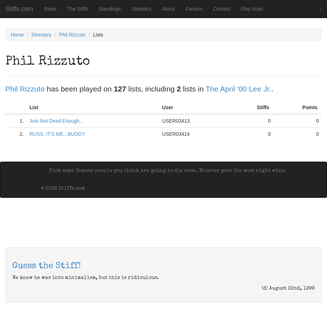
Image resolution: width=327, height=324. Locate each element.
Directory (41, 35)
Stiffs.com (19, 8)
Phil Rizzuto (72, 35)
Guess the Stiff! (46, 266)
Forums (193, 9)
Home (17, 35)
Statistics (141, 9)
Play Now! (252, 9)
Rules (50, 9)
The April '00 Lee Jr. (238, 89)
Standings (110, 9)
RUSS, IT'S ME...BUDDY (57, 134)
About (168, 9)
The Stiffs (77, 9)
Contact (221, 9)
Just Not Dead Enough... (56, 121)
